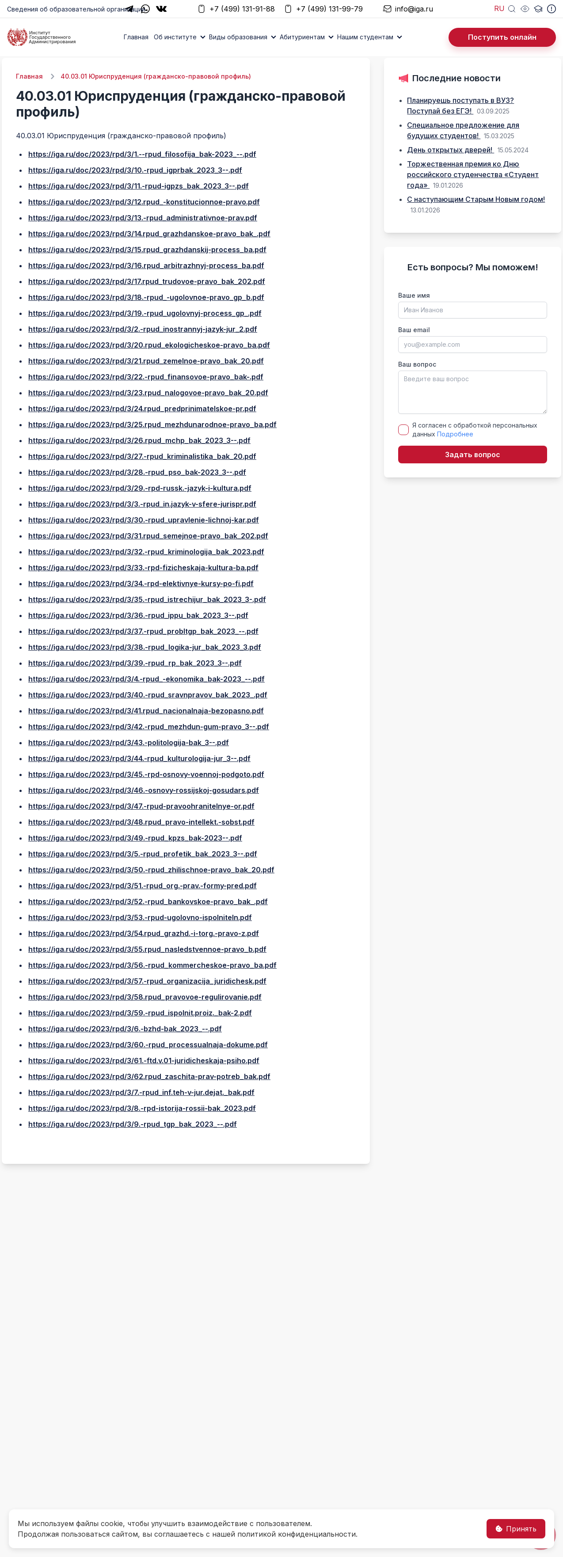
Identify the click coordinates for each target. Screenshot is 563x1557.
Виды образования (238, 37)
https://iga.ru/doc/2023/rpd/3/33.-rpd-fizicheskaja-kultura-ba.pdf (143, 567)
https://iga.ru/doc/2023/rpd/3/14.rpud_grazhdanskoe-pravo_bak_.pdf (149, 233)
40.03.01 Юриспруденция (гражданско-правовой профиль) (156, 76)
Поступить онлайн (502, 37)
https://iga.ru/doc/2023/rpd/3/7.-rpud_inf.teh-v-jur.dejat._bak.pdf (141, 1092)
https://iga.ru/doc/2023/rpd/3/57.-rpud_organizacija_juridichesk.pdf (147, 981)
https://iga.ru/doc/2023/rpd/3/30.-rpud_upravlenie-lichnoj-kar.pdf (143, 519)
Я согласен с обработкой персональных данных (474, 429)
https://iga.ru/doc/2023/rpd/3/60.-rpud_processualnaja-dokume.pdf (148, 1044)
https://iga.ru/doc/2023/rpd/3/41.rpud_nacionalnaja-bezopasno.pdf (146, 710)
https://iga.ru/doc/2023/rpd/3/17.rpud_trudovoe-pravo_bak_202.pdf (146, 281)
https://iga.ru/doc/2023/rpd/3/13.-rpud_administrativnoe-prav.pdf (142, 217)
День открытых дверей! (450, 149)
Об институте (175, 37)
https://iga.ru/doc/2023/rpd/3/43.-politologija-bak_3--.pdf (128, 742)
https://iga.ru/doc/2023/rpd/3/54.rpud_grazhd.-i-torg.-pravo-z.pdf (143, 933)
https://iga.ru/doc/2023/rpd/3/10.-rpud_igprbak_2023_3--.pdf (135, 170)
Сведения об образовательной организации (76, 9)
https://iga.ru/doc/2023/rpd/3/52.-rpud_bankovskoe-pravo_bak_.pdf (148, 901)
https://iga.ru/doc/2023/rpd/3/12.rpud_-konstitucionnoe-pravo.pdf (144, 201)
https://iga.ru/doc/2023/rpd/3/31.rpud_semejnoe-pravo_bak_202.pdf (148, 535)
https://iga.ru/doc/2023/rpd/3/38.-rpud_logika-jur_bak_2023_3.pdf (144, 647)
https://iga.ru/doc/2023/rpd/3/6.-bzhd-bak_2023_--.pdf (125, 1028)
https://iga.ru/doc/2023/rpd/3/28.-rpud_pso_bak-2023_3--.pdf (137, 472)
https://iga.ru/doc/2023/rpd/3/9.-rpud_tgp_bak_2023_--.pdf (132, 1124)
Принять (515, 1528)
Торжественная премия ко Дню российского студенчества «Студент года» (473, 174)
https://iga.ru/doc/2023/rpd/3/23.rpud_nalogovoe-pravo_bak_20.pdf (148, 392)
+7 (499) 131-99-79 (323, 9)
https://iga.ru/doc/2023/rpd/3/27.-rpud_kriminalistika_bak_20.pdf (142, 456)
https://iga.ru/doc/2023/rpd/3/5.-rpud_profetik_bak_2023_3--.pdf (142, 853)
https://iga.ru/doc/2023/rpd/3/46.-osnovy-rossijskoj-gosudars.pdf (143, 790)
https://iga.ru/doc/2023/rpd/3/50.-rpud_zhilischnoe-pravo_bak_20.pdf (151, 869)
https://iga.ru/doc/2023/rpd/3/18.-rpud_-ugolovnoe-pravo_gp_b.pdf (146, 297)
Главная (136, 37)
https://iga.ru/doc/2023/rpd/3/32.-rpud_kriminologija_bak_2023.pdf (146, 551)
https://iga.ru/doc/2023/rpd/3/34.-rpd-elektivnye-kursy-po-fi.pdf (141, 583)
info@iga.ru (408, 9)
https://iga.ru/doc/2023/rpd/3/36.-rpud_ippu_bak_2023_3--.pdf (138, 615)
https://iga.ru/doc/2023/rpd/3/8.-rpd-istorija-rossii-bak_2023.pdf (142, 1108)
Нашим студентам (365, 37)
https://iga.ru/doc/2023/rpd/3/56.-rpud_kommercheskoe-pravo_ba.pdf (152, 965)
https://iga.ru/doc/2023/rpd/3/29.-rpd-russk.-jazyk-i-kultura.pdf (139, 488)
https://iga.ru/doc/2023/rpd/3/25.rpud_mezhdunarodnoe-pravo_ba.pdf (152, 424)
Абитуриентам (302, 37)
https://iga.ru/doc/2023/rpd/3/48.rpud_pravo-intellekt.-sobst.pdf (141, 822)
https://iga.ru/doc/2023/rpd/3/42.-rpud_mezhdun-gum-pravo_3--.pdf (148, 726)
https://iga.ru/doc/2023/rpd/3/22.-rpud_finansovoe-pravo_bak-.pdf (145, 376)
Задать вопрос (472, 454)
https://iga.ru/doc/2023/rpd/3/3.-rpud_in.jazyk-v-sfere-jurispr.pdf (142, 504)
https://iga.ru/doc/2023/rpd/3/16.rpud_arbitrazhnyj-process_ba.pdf (146, 265)
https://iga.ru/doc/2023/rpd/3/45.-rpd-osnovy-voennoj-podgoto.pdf (146, 774)
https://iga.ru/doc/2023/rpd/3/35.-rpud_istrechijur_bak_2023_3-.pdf (147, 599)
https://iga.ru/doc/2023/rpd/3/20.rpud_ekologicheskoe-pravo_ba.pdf (149, 345)
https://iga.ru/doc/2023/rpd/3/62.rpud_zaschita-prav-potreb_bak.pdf (149, 1076)
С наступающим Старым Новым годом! (476, 199)
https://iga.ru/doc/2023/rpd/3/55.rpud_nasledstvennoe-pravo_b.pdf (147, 949)
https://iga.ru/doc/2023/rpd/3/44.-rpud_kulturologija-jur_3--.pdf (139, 758)
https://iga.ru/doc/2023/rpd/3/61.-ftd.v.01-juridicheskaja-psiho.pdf (143, 1060)
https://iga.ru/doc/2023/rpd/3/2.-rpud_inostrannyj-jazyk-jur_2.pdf (142, 329)
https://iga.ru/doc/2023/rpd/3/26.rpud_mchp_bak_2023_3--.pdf (139, 440)
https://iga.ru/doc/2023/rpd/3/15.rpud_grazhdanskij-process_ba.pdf (147, 249)
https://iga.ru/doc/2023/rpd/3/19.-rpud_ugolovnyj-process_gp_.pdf (145, 313)
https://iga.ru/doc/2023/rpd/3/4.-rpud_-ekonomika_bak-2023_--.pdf (146, 678)
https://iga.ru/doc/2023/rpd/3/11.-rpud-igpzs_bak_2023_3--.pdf (138, 186)
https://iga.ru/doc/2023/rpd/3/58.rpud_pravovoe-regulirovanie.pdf (145, 997)
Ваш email (414, 329)
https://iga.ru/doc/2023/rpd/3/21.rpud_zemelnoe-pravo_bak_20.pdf (146, 360)
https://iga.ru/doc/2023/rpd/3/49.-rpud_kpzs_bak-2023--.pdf (135, 837)
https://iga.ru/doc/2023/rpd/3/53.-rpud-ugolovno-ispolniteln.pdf (140, 917)
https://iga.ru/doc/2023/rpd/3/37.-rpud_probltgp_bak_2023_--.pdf (143, 631)
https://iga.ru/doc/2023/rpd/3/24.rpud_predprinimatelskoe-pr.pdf (142, 408)
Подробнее (455, 434)
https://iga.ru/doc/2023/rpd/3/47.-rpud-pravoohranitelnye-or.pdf (141, 806)
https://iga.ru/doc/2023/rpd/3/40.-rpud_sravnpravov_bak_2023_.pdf (147, 694)
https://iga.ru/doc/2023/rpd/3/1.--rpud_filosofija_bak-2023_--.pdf (142, 154)
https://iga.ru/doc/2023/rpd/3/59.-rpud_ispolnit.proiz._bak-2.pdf (140, 1012)
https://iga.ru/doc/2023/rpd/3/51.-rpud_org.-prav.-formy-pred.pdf (142, 885)
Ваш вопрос (417, 364)
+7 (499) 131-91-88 (236, 9)
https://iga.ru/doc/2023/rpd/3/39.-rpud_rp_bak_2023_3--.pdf (135, 663)
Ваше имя (414, 295)
